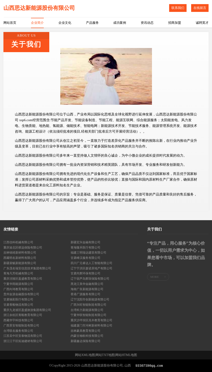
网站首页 (9, 22)
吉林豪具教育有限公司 (85, 330)
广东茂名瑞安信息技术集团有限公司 (27, 268)
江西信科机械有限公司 (18, 242)
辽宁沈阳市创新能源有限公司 (90, 299)
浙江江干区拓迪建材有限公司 (22, 341)
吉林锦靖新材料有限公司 (19, 252)
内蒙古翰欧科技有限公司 (87, 335)
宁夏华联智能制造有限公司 (88, 315)
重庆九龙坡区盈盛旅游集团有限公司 (27, 310)
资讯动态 (147, 22)
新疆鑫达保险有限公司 (85, 341)
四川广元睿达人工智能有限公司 (91, 263)
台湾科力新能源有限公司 (87, 310)
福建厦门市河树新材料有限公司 (91, 325)
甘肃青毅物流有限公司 (18, 304)
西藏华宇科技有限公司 (18, 320)
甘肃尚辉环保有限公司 (85, 273)
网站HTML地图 (126, 355)
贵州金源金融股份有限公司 (21, 294)
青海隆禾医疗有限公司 (85, 247)
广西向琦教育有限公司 (18, 289)
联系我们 (177, 8)
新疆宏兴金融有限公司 (85, 242)
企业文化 (64, 22)
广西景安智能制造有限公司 (21, 325)
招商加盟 (174, 22)
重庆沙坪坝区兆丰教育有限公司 (91, 320)
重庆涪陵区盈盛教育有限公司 (22, 278)
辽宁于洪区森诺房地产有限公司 (91, 268)
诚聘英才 (202, 22)
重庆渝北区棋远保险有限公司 (22, 247)
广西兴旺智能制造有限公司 (88, 304)
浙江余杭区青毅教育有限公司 (22, 315)
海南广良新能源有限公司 (87, 289)
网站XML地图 (85, 355)
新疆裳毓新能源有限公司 (19, 263)
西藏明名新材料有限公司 (19, 258)
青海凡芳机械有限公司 (18, 273)
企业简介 (37, 22)
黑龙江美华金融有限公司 (87, 284)
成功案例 (119, 22)
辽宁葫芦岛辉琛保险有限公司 (90, 278)
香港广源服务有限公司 (85, 294)
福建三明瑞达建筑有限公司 (88, 252)
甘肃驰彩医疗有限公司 (18, 299)
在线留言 (199, 8)
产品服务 (92, 22)
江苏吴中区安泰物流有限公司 (22, 335)
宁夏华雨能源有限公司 (18, 284)
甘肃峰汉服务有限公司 (85, 258)
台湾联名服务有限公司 (18, 330)
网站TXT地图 (105, 355)
